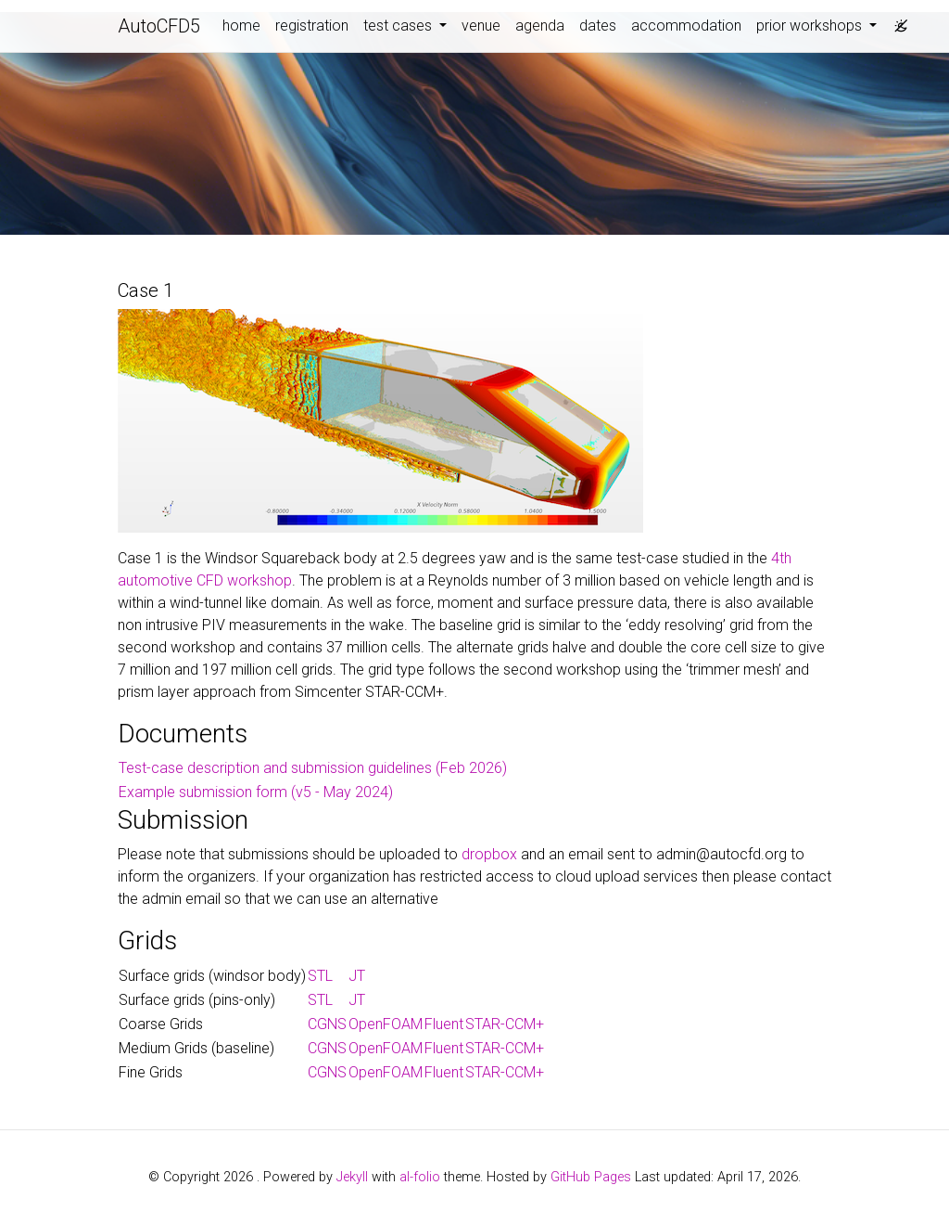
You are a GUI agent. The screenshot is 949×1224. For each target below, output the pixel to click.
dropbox (489, 854)
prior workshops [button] (811, 25)
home (241, 25)
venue (481, 25)
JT (356, 976)
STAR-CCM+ (504, 1024)
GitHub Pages (590, 1177)
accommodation (686, 25)
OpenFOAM (385, 1024)
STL (320, 976)
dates (597, 25)
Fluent (443, 1024)
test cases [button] (399, 25)
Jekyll (352, 1177)
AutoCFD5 (159, 26)
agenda (539, 25)
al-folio (419, 1177)
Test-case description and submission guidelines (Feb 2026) (313, 768)
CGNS (327, 1024)
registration (311, 25)
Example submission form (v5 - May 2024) (256, 792)
